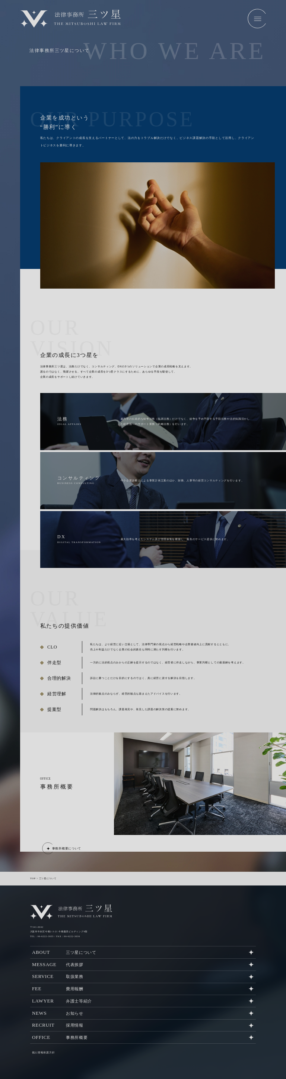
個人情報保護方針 (42, 1044)
